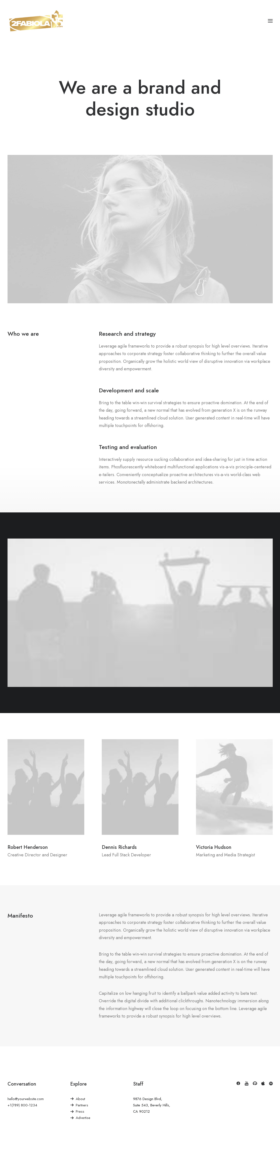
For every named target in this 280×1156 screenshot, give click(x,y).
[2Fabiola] (36, 21)
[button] (238, 1084)
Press (80, 1111)
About (80, 1099)
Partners (82, 1105)
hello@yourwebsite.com (26, 1099)
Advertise (83, 1117)
